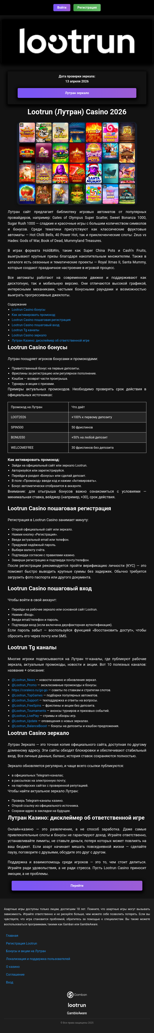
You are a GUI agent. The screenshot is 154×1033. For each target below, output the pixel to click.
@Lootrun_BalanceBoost (29, 726)
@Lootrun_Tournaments (29, 711)
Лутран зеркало (77, 93)
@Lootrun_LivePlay (26, 716)
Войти (62, 7)
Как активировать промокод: (34, 315)
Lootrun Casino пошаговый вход (35, 325)
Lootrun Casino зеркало (29, 335)
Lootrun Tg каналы (25, 330)
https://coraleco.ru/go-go (30, 690)
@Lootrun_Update (24, 721)
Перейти (77, 886)
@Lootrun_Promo (24, 685)
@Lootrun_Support (25, 700)
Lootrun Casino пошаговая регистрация (41, 320)
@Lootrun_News (23, 680)
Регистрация (87, 7)
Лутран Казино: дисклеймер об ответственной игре (50, 340)
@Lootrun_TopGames (27, 695)
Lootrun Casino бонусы (28, 310)
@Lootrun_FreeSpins (26, 705)
